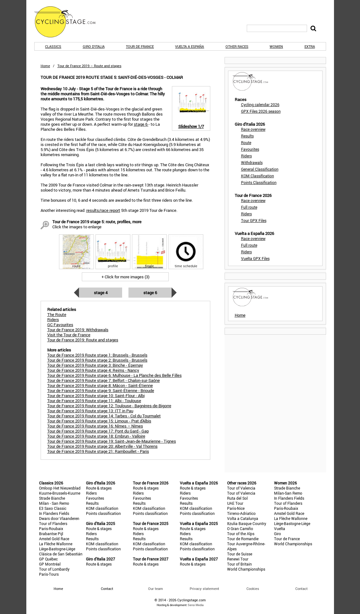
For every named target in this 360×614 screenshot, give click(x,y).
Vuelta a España (189, 46)
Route (246, 142)
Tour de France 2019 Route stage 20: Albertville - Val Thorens (102, 446)
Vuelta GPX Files (255, 258)
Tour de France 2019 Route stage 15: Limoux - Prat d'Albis (99, 421)
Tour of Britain (239, 564)
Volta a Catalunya (242, 518)
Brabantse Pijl (51, 533)
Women (276, 46)
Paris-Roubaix (51, 528)
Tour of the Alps (240, 533)
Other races (237, 46)
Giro (277, 533)
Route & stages (99, 488)
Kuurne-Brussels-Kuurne (59, 493)
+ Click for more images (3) (125, 277)
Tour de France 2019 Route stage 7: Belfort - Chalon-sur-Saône (103, 380)
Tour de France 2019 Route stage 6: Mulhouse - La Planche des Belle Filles (114, 375)
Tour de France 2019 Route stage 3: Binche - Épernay (95, 365)
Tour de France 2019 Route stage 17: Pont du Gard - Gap (98, 431)
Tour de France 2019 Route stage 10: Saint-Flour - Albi (96, 395)
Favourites (250, 149)
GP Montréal (50, 564)
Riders (246, 155)
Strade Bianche (52, 498)
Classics (53, 46)
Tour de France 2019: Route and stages (82, 340)
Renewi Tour (237, 558)
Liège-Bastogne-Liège (57, 548)
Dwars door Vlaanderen (59, 518)
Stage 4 (101, 292)
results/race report (103, 210)
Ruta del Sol (237, 498)
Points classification (103, 513)
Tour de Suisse (239, 553)
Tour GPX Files (253, 220)
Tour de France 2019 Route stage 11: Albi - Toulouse (94, 400)
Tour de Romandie (243, 538)
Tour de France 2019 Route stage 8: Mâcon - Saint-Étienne (100, 385)
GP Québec (48, 558)
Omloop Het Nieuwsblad (60, 488)
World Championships (246, 569)
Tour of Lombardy (54, 569)
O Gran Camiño (240, 528)
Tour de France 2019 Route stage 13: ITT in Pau (90, 411)
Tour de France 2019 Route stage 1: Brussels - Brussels (97, 355)
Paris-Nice (236, 508)
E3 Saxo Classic (52, 508)
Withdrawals (252, 162)
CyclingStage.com (69, 21)
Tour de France (140, 46)
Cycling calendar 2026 (260, 104)
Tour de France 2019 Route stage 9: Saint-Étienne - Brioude (100, 390)
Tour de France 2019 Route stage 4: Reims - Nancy (93, 370)
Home (45, 65)
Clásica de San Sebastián (60, 553)
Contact (301, 588)
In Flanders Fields (54, 513)
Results (247, 135)
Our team (155, 588)
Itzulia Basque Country (246, 523)
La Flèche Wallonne (55, 543)
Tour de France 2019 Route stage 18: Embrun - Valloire (96, 436)
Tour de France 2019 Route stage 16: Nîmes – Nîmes (95, 426)
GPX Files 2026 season (261, 111)
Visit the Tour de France (68, 335)
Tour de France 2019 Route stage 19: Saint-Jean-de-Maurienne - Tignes (111, 441)
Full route (249, 207)
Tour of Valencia (241, 488)
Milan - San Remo (54, 503)
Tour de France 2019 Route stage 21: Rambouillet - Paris (98, 451)
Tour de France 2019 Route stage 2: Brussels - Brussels (97, 360)
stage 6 (141, 124)
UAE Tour (235, 503)
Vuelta (279, 528)
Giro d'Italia (94, 46)
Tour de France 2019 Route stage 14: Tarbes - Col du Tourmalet (104, 416)
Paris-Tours (49, 574)
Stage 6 (150, 292)
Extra (309, 46)
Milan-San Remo (288, 493)
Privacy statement (204, 588)
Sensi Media (196, 605)
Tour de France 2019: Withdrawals (77, 329)
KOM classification (102, 508)
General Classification (259, 169)
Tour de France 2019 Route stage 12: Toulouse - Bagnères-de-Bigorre (109, 405)
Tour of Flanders (53, 523)
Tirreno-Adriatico (241, 513)
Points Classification (259, 182)
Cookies (252, 588)
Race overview (253, 129)
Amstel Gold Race (54, 538)
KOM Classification (257, 175)
